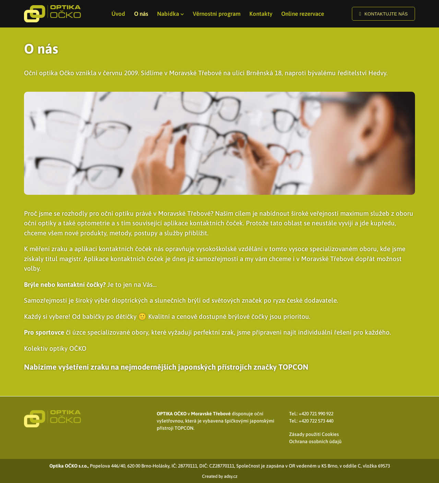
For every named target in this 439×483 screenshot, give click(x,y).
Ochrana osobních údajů (315, 441)
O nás (141, 13)
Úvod (118, 13)
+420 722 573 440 (316, 421)
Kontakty (260, 13)
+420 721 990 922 (316, 413)
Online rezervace (302, 13)
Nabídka (168, 13)
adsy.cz (230, 476)
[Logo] (53, 13)
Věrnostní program (216, 13)
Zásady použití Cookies (314, 434)
